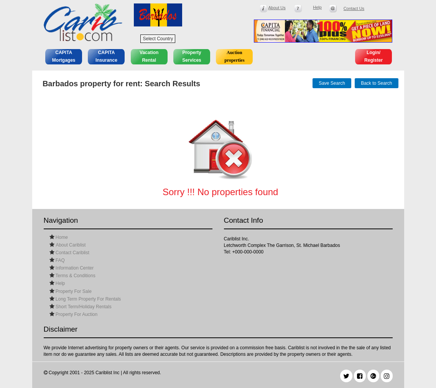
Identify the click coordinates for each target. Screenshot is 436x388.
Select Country (158, 38)
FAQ (59, 260)
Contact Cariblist (71, 252)
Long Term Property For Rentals (87, 299)
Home (61, 237)
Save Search (332, 83)
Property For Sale (73, 291)
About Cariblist (71, 245)
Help (59, 283)
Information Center (74, 268)
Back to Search (376, 83)
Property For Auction (76, 314)
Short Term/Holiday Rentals (83, 306)
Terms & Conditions (74, 275)
